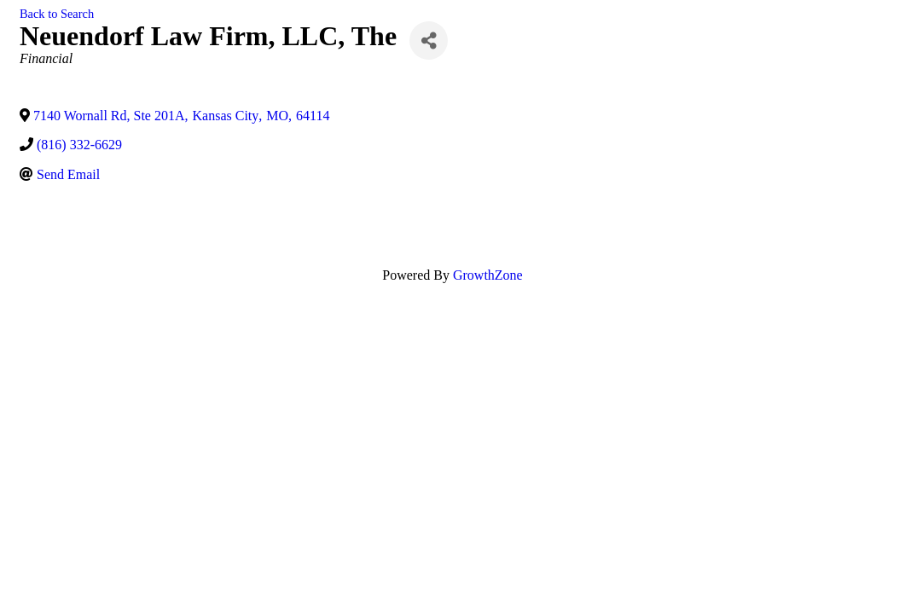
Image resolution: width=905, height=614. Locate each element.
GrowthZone (488, 275)
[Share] (428, 40)
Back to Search (57, 13)
